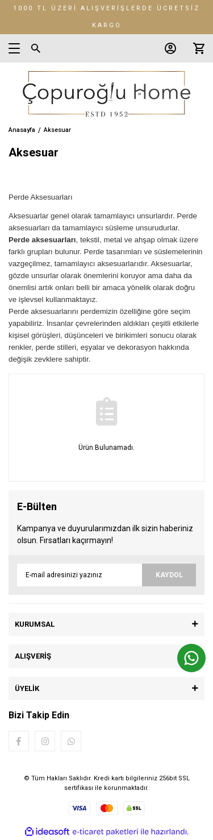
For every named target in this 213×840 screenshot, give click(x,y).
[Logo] (106, 94)
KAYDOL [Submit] (169, 575)
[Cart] (195, 48)
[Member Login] (167, 48)
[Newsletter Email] (106, 575)
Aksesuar (57, 130)
